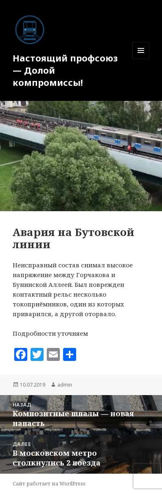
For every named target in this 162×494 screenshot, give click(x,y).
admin (64, 384)
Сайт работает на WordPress (49, 483)
